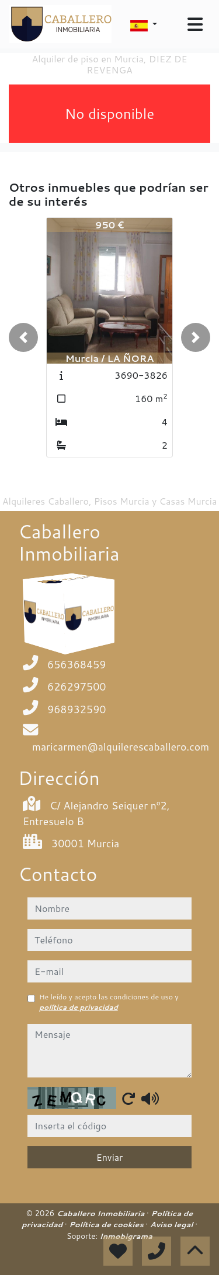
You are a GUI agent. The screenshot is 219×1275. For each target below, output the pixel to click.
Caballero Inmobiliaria (102, 1213)
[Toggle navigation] (195, 24)
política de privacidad (78, 1007)
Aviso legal (172, 1224)
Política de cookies (107, 1224)
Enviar (109, 1157)
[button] (23, 337)
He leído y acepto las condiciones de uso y (109, 1002)
